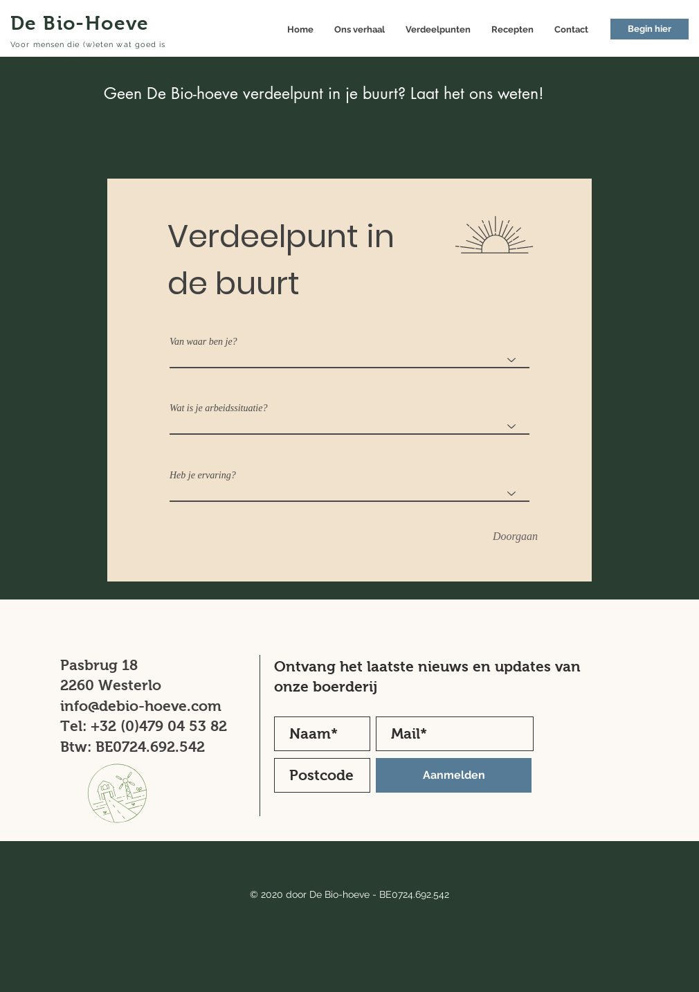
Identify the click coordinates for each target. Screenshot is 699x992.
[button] (649, 29)
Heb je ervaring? (203, 475)
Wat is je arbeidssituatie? (218, 408)
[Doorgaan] (515, 537)
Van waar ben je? (203, 342)
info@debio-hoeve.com (140, 706)
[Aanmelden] (454, 775)
